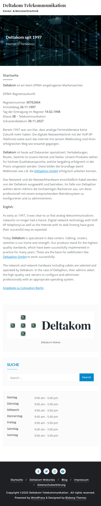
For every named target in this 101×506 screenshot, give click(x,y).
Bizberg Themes (75, 497)
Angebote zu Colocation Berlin (23, 288)
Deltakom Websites (42, 479)
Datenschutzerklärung (51, 484)
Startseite (17, 479)
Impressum (81, 479)
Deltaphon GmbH (46, 171)
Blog (65, 479)
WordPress (38, 497)
